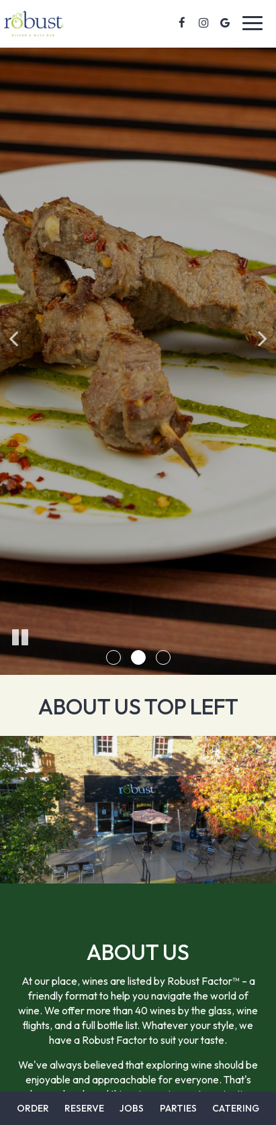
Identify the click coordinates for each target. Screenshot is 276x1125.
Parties (178, 1108)
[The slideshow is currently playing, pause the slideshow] (20, 638)
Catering (235, 1108)
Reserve (84, 1108)
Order (33, 1108)
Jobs (132, 1108)
